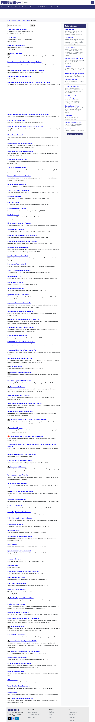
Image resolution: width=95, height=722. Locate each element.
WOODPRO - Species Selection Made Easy (21, 342)
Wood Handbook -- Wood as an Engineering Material (25, 62)
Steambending (12, 692)
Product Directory (17, 7)
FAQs (50, 715)
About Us (72, 715)
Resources (5, 7)
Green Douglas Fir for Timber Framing (20, 460)
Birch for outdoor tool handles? (18, 256)
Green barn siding (15, 366)
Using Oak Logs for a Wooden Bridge (20, 518)
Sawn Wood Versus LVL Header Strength (21, 151)
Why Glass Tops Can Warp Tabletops (20, 381)
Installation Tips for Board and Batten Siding (22, 454)
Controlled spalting (14, 202)
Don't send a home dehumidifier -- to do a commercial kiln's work (29, 82)
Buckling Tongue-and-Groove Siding (21, 598)
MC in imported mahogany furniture (19, 223)
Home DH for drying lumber (16, 577)
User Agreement (33, 712)
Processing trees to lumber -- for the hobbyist (24, 651)
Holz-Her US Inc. (70, 47)
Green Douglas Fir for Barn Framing (19, 512)
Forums (28, 7)
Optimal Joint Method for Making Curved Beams (23, 618)
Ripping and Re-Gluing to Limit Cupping (21, 327)
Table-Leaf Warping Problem (17, 499)
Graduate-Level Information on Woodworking (22, 235)
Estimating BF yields (14, 196)
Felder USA (68, 115)
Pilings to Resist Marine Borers (18, 247)
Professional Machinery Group (74, 58)
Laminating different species (17, 184)
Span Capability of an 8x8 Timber (18, 294)
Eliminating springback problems (20, 372)
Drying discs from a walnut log (17, 264)
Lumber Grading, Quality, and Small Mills (22, 641)
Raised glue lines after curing (17, 159)
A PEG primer (12, 37)
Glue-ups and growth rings (16, 120)
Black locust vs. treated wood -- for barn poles (23, 241)
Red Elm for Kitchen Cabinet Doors (20, 491)
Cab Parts (68, 66)
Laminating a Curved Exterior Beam (19, 663)
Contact (51, 717)
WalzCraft (68, 129)
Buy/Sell (41, 7)
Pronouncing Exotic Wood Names (19, 612)
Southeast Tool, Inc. (71, 79)
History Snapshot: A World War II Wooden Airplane (25, 436)
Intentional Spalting (15, 428)
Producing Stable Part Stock (17, 589)
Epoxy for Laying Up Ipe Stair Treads (19, 551)
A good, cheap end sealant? (17, 167)
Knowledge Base (53, 7)
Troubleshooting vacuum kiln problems (20, 311)
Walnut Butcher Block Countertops (19, 686)
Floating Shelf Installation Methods (20, 698)
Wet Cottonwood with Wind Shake (19, 475)
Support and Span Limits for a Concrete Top (22, 350)
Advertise (72, 717)
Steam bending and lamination (17, 657)
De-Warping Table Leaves (17, 467)
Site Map (51, 712)
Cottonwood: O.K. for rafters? (17, 29)
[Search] (37, 2)
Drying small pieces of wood (17, 208)
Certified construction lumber (17, 335)
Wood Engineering (26, 20)
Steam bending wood (14, 559)
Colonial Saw (69, 37)
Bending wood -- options (16, 282)
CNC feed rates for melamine (17, 635)
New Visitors (73, 712)
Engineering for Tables (16, 387)
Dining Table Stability (16, 626)
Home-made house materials (17, 583)
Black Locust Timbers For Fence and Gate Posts (23, 571)
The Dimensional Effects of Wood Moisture (21, 411)
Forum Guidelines (33, 715)
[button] (9, 718)
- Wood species (13, 680)
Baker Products (69, 29)
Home (9, 20)
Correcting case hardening (16, 45)
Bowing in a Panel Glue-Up (16, 604)
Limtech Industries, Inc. (72, 86)
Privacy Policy (32, 717)
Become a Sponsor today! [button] (75, 134)
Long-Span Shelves (14, 530)
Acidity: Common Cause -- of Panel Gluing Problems (26, 70)
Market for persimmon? (15, 135)
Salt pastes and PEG (14, 276)
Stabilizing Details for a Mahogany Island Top (23, 319)
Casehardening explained (16, 229)
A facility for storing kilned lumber (19, 190)
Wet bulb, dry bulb (13, 215)
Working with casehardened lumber (19, 176)
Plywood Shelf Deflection (16, 671)
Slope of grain (12, 544)
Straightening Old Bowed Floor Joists (20, 536)
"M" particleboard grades (16, 288)
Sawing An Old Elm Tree (15, 505)
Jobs (34, 7)
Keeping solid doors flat (15, 524)
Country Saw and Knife (72, 106)
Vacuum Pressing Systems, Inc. (74, 73)
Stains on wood (13, 565)
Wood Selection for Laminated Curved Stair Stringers (25, 403)
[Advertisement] (47, 14)
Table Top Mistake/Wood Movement (19, 395)
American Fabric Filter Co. (73, 122)
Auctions (71, 720)
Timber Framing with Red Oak (17, 483)
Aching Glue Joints (15, 53)
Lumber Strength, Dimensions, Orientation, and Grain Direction (28, 114)
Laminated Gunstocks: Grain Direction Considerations (25, 127)
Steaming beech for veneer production (20, 143)
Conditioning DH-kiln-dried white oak (20, 76)
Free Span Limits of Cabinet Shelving (20, 358)
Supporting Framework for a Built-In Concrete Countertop (27, 419)
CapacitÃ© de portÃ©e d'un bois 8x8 (19, 303)
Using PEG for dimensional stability (19, 270)
